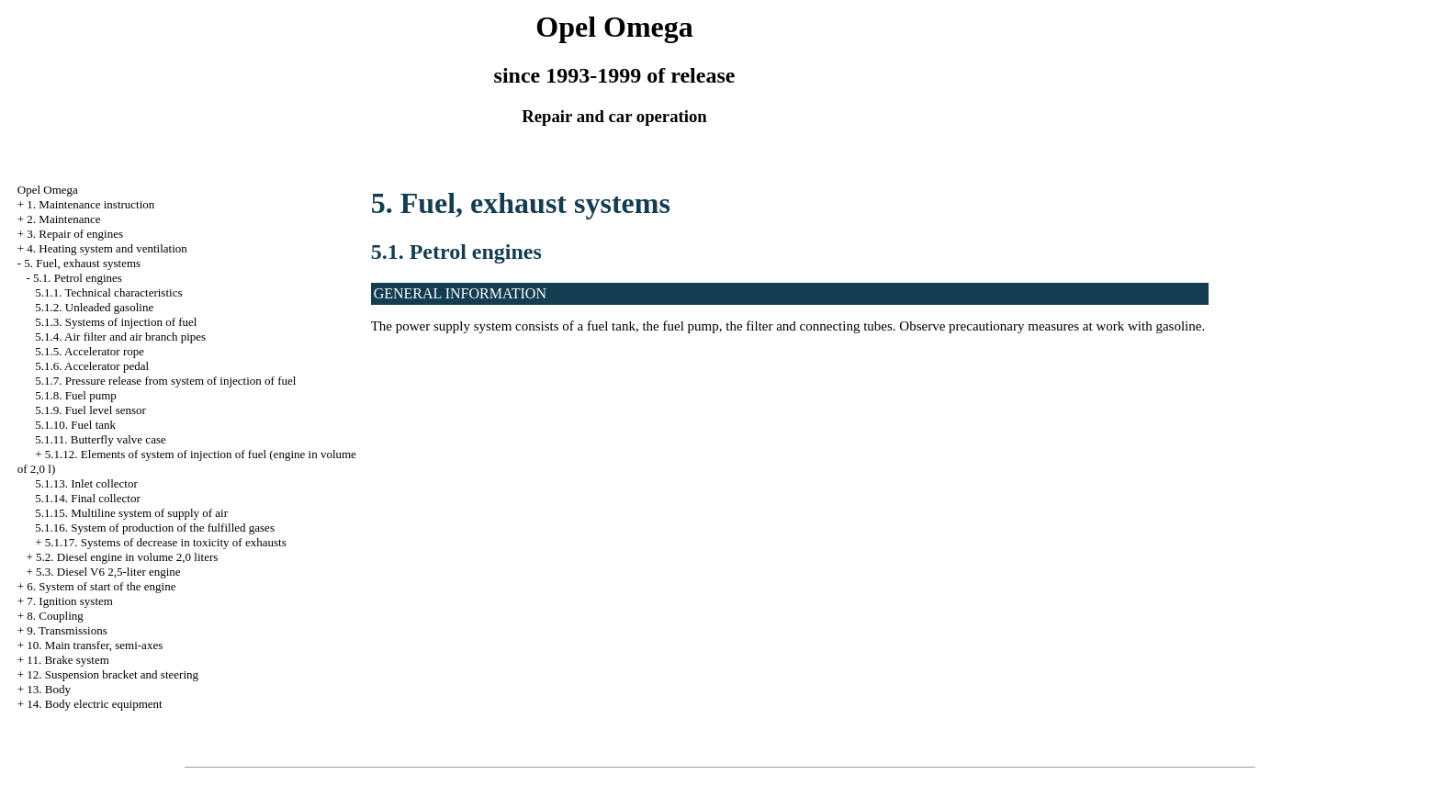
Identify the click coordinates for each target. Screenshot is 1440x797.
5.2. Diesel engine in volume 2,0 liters (127, 557)
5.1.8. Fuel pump (75, 395)
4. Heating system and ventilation (106, 248)
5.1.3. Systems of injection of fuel (116, 322)
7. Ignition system (70, 601)
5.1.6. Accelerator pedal (92, 366)
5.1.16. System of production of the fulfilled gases (155, 527)
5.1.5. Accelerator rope (89, 351)
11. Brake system (67, 660)
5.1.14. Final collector (87, 498)
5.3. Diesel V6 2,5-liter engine (108, 571)
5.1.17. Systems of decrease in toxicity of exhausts (166, 542)
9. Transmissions (67, 630)
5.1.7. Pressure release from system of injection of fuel (165, 380)
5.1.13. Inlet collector (86, 483)
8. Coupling (55, 616)
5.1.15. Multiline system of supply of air (131, 513)
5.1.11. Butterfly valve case (100, 439)
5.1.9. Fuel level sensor (90, 410)
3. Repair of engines (75, 234)
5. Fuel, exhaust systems (82, 263)
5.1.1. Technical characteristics (108, 292)
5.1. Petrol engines (77, 278)
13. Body (49, 689)
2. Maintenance (63, 219)
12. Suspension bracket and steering (112, 674)
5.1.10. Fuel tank (75, 425)
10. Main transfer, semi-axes (95, 645)
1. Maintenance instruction (90, 204)
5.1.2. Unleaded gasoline (94, 307)
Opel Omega (47, 189)
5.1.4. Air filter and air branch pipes (120, 336)
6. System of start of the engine (101, 586)
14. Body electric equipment (94, 704)
